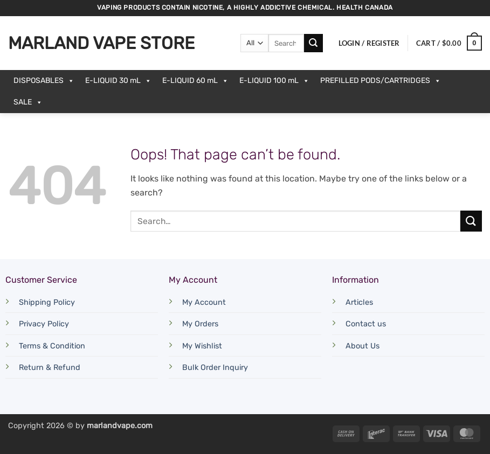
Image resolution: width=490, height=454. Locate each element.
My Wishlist (202, 346)
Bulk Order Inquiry (215, 367)
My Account (204, 302)
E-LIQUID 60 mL (195, 81)
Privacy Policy (44, 324)
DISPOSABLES (43, 81)
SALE (28, 102)
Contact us (366, 324)
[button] (369, 43)
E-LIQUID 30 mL (118, 81)
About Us (362, 346)
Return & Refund (49, 367)
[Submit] (313, 43)
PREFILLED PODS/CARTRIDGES (380, 81)
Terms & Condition (52, 346)
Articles (359, 302)
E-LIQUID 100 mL (274, 81)
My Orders (200, 324)
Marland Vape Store (101, 43)
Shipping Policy (47, 302)
